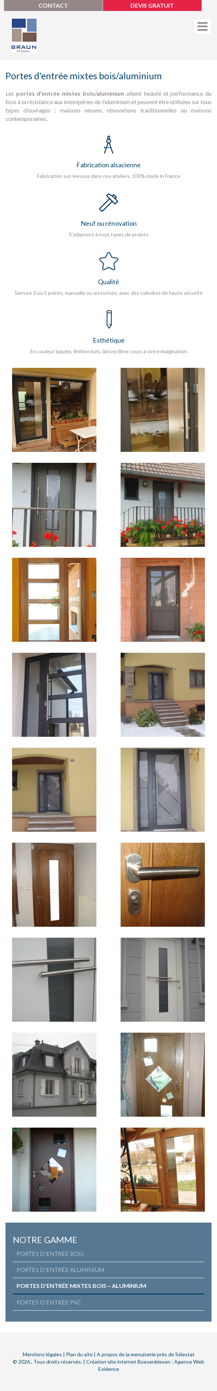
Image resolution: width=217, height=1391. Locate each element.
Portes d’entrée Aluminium (60, 1269)
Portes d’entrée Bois (50, 1253)
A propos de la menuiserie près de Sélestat (146, 1354)
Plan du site (79, 1354)
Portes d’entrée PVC (48, 1302)
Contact (53, 5)
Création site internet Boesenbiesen (128, 1361)
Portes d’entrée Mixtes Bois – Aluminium (81, 1285)
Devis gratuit (152, 5)
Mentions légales (42, 1354)
